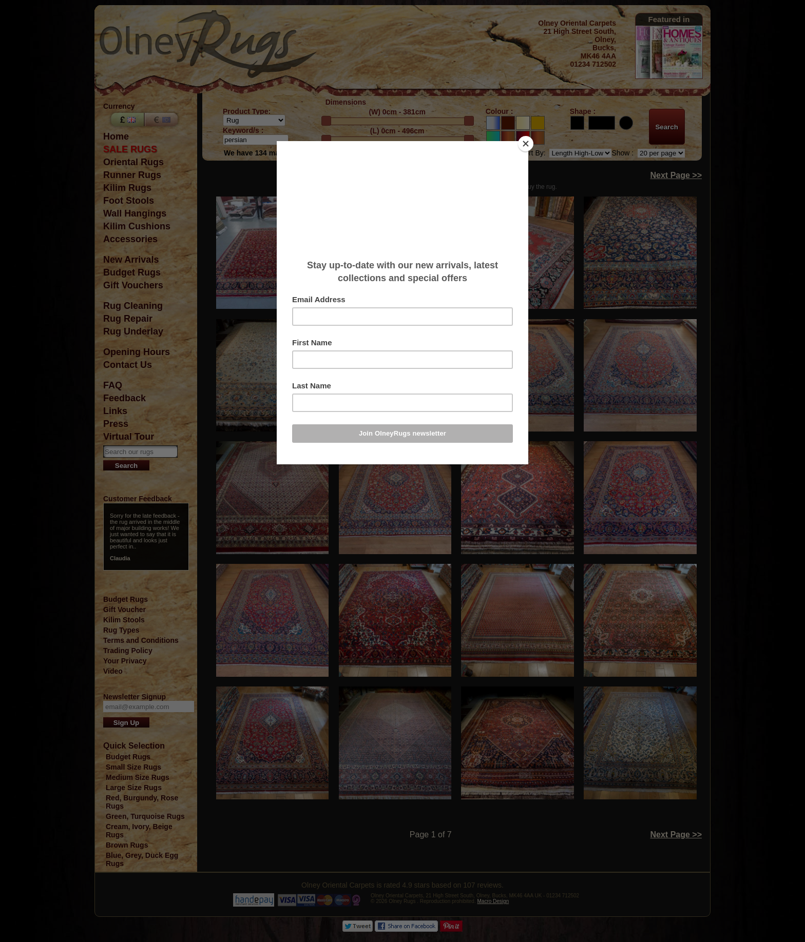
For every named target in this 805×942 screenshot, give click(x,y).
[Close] (525, 143)
